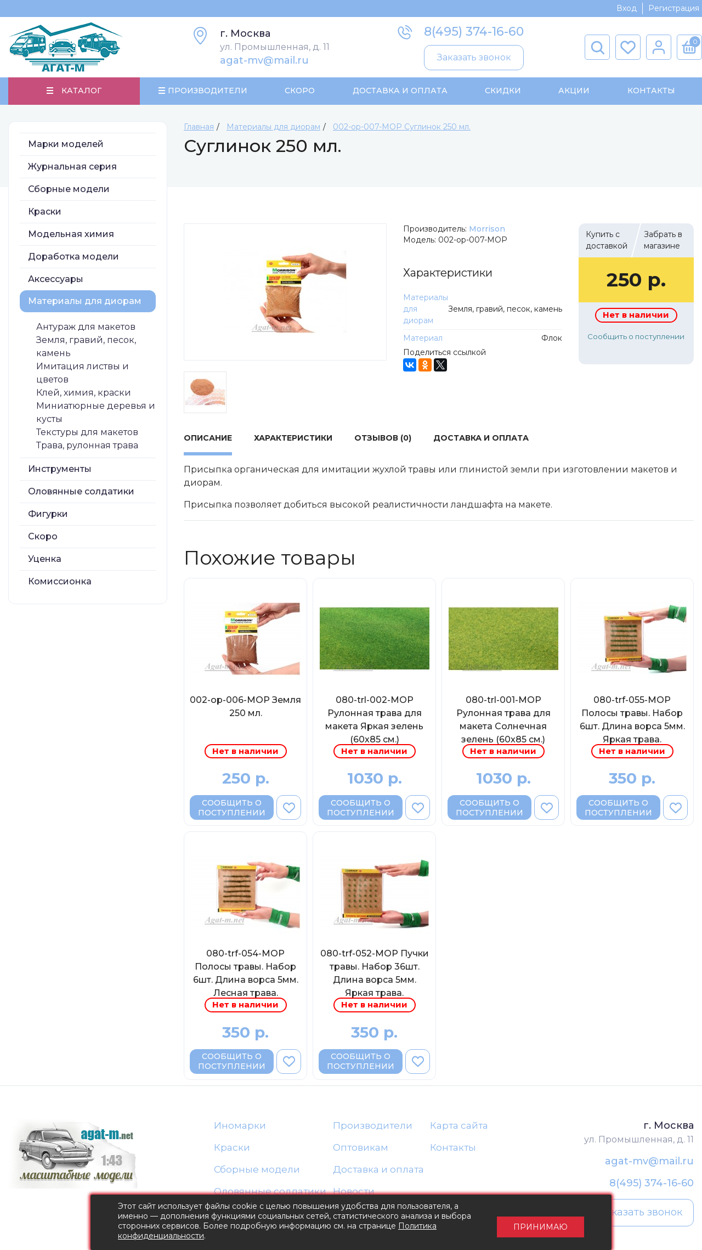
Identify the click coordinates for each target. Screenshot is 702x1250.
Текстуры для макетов (87, 432)
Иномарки (240, 1126)
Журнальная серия (72, 167)
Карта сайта (459, 1126)
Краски (44, 212)
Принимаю (540, 1223)
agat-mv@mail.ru (264, 60)
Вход (626, 8)
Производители (372, 1126)
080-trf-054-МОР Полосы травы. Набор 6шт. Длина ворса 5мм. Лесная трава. (245, 974)
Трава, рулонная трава (87, 446)
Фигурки (48, 514)
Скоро (300, 91)
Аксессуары (55, 279)
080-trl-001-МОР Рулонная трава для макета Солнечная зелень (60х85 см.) (503, 720)
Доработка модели (73, 257)
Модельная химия (71, 234)
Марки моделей (66, 144)
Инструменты (60, 469)
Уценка (44, 559)
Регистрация (673, 8)
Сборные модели (69, 189)
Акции (574, 91)
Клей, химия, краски (83, 393)
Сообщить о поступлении (635, 337)
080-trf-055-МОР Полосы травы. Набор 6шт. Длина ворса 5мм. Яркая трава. (632, 720)
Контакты (651, 91)
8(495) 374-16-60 (474, 31)
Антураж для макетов (85, 327)
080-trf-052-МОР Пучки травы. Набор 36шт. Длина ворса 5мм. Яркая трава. (374, 974)
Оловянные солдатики (81, 492)
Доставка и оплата (378, 1170)
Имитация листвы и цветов (82, 373)
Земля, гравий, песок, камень (86, 347)
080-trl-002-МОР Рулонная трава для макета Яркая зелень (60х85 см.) (374, 720)
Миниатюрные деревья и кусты (95, 413)
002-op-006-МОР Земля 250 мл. (245, 707)
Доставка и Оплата (399, 91)
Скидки (503, 91)
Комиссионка (60, 582)
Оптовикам (360, 1148)
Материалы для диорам (84, 301)
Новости (354, 1192)
